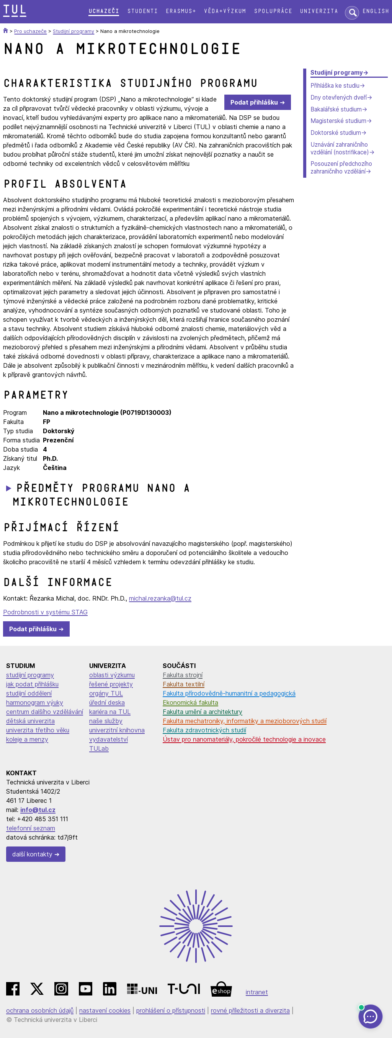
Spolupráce (273, 11)
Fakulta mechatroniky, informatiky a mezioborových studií (245, 721)
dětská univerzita (30, 721)
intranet (257, 992)
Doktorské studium (335, 132)
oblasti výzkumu (112, 675)
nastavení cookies (105, 1010)
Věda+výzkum (225, 11)
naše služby (105, 721)
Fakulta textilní (183, 684)
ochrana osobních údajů (40, 1010)
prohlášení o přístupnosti (170, 1010)
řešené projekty (111, 684)
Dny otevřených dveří (338, 97)
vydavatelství (108, 739)
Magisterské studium (338, 120)
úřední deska (107, 702)
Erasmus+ (180, 11)
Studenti (142, 11)
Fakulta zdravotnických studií (204, 730)
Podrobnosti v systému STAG (45, 612)
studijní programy (30, 675)
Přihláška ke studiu (334, 85)
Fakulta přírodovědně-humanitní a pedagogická (229, 693)
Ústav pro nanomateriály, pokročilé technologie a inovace (244, 739)
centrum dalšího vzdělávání (44, 711)
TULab (99, 748)
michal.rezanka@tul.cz (160, 598)
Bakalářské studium (336, 109)
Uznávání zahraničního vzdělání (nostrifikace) (339, 148)
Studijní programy (336, 72)
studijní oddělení (29, 693)
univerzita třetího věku (37, 730)
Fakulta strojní (183, 675)
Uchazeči (103, 11)
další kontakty (32, 854)
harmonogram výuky (34, 702)
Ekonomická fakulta (190, 702)
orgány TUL (106, 693)
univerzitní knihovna (117, 730)
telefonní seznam (30, 828)
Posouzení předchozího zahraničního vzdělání (341, 167)
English (375, 11)
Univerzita (319, 11)
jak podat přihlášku (32, 684)
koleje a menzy (27, 739)
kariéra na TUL (110, 711)
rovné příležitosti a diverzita (250, 1010)
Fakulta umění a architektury (202, 711)
